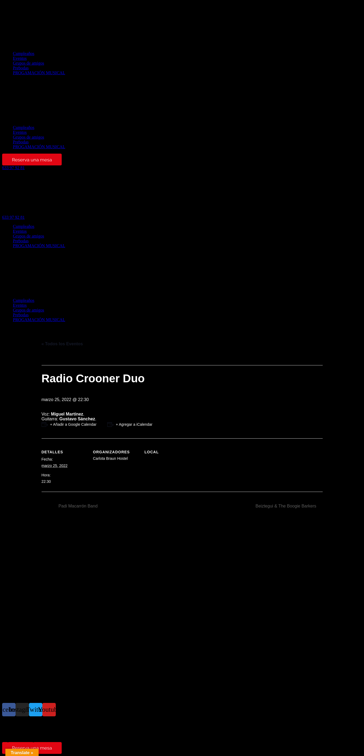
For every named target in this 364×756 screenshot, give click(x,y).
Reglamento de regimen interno (29, 740)
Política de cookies (18, 731)
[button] (182, 100)
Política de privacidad (21, 727)
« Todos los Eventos (62, 344)
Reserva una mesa (32, 159)
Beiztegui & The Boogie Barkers (287, 506)
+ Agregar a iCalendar (134, 424)
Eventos (20, 58)
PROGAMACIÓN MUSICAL (39, 73)
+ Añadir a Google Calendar (73, 424)
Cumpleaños (23, 53)
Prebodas (21, 68)
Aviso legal (11, 722)
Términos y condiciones (22, 735)
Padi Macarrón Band (77, 506)
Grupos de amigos (28, 63)
